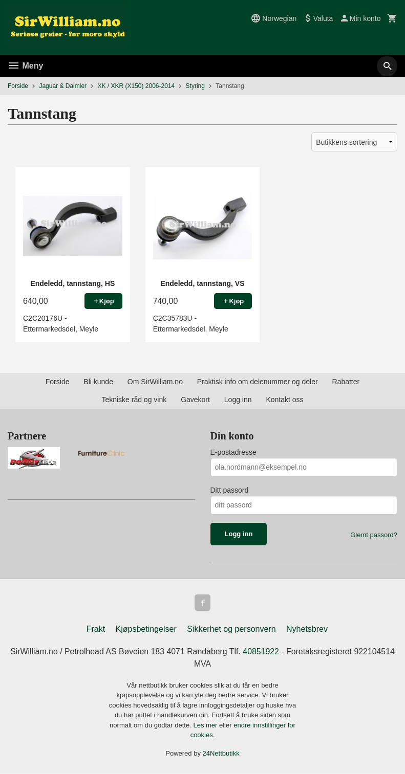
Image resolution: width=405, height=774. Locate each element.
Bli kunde (98, 382)
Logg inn (238, 399)
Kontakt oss (284, 399)
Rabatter (346, 382)
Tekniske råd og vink (133, 399)
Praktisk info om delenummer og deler (257, 382)
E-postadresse (233, 452)
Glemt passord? (373, 535)
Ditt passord (229, 490)
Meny (25, 65)
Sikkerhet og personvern (231, 629)
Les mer (206, 725)
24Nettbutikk (221, 753)
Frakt (96, 629)
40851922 (261, 651)
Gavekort (195, 399)
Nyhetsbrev (307, 629)
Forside (18, 86)
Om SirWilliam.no (155, 382)
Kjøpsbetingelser (146, 629)
